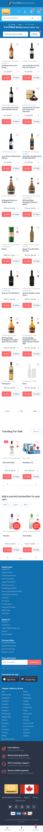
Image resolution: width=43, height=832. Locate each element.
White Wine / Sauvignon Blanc (10, 459)
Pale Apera (6, 384)
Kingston (26, 704)
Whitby (4, 736)
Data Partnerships (8, 649)
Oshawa (5, 720)
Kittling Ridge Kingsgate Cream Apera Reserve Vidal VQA (30, 341)
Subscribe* (34, 662)
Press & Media (7, 634)
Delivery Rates (7, 572)
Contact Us (6, 625)
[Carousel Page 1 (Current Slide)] (18, 558)
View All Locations (8, 739)
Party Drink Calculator (10, 595)
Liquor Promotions (8, 582)
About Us (5, 622)
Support (27, 797)
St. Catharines (28, 726)
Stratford (5, 730)
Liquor (16, 505)
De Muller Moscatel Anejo (9, 67)
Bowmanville (6, 695)
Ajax (3, 692)
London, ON (27, 707)
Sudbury (26, 730)
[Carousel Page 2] (21, 558)
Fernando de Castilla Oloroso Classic (30, 67)
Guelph (25, 701)
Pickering (5, 723)
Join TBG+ (6, 614)
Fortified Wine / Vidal (29, 335)
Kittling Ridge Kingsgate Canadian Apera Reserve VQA (10, 340)
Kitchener (5, 707)
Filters (36, 33)
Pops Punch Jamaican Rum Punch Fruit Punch (11, 538)
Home (11, 24)
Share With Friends (8, 607)
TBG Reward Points (9, 576)
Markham (5, 711)
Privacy (35, 797)
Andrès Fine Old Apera (11, 293)
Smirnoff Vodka (29, 463)
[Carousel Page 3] (23, 558)
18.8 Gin (26, 536)
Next (36, 411)
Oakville (26, 717)
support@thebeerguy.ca (11, 628)
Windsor (26, 736)
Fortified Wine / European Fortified (10, 62)
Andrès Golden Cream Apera (31, 294)
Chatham (5, 701)
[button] (10, 679)
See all (36, 431)
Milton (25, 711)
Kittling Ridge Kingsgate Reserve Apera (30, 202)
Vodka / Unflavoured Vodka (31, 458)
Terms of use (20, 801)
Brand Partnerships (9, 643)
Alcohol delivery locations (11, 797)
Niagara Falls (6, 717)
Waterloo (26, 733)
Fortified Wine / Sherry (29, 61)
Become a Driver (8, 652)
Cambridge (27, 698)
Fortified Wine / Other (9, 196)
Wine (20, 24)
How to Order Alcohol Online (12, 591)
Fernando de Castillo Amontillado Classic (10, 109)
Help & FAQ (6, 569)
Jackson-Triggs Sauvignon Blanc (9, 464)
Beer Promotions (8, 579)
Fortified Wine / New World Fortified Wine (31, 197)
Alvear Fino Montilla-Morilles (30, 250)
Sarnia (4, 726)
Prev (6, 411)
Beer (6, 505)
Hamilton (5, 704)
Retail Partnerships (9, 646)
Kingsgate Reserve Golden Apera (9, 201)
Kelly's (4, 249)
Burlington (5, 698)
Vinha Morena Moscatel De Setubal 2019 (31, 157)
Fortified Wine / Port (29, 105)
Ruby (24, 384)
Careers (4, 631)
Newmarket (27, 714)
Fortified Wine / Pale (8, 381)
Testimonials (6, 604)
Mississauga (6, 714)
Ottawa (26, 720)
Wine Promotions (8, 585)
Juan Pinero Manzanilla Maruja (11, 157)
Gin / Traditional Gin (29, 531)
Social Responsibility (9, 588)
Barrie (25, 692)
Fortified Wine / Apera (9, 335)
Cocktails (5, 598)
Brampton (27, 695)
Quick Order (6, 610)
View (16, 78)
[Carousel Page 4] (25, 558)
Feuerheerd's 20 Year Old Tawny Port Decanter (31, 109)
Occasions (5, 601)
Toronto (5, 733)
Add (6, 78)
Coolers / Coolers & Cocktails (9, 532)
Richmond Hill (28, 723)
